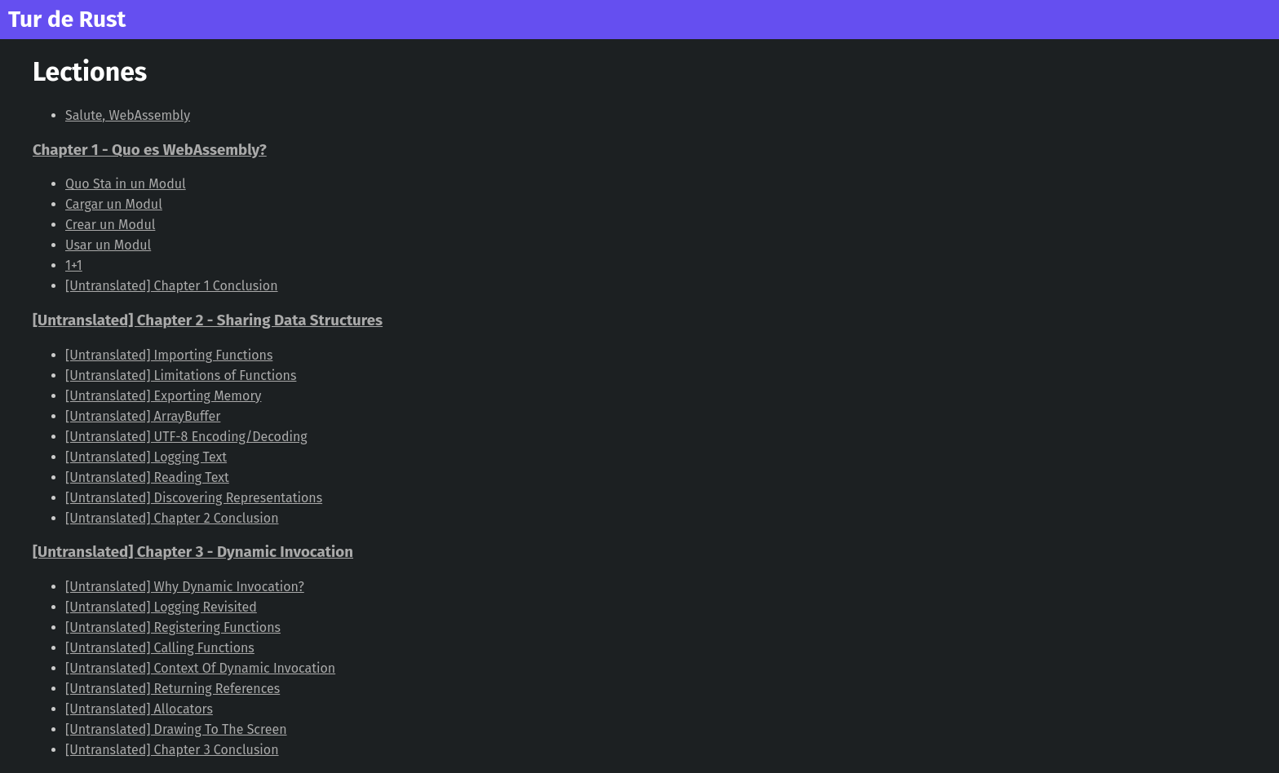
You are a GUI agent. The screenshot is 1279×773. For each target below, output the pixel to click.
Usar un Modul (108, 245)
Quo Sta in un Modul (125, 184)
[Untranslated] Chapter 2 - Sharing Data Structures (208, 320)
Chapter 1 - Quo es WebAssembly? (150, 150)
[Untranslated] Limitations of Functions (180, 375)
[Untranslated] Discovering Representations (193, 498)
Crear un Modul (110, 224)
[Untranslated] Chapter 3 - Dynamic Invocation (193, 552)
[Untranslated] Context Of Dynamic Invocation (200, 668)
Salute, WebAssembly (127, 115)
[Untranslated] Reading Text (147, 477)
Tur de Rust (67, 19)
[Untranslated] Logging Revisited (161, 607)
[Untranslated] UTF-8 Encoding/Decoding (186, 436)
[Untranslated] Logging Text (146, 457)
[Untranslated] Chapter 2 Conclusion (172, 518)
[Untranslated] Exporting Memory (163, 396)
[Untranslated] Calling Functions (159, 648)
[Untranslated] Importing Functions (168, 355)
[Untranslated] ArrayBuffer (142, 416)
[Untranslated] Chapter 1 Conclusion (171, 286)
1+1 (73, 265)
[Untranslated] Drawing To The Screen (176, 729)
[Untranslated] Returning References (172, 688)
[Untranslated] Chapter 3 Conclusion (172, 750)
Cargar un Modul (113, 204)
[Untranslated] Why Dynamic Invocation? (184, 586)
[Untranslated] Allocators (139, 709)
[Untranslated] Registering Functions (173, 627)
